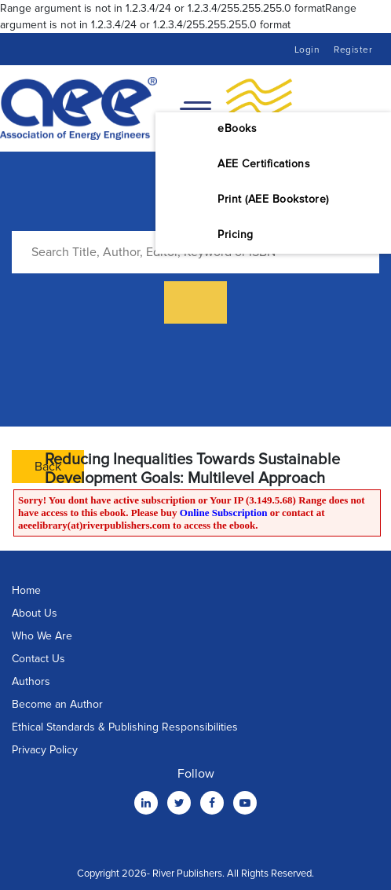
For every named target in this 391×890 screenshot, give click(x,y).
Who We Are (42, 636)
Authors (31, 681)
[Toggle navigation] (195, 109)
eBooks (237, 128)
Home (26, 590)
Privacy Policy (45, 749)
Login (307, 50)
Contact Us (38, 658)
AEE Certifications (263, 163)
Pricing (235, 234)
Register (353, 50)
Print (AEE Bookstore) (273, 199)
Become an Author (57, 704)
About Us (34, 613)
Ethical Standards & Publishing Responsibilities (125, 727)
